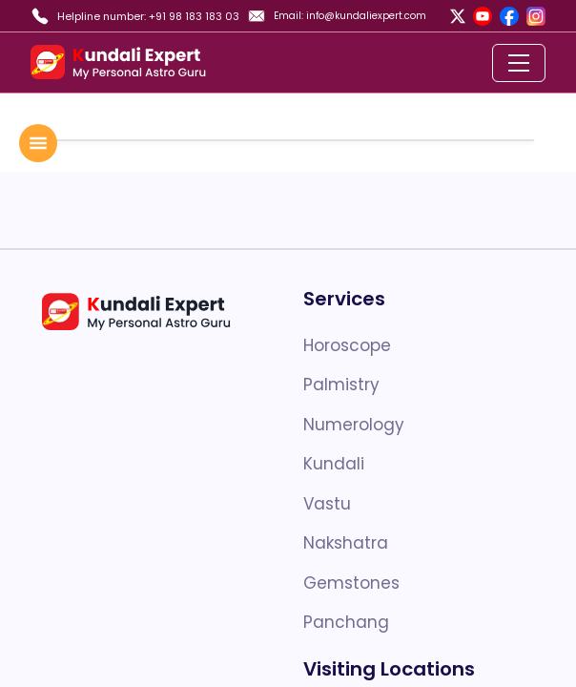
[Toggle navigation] (518, 63)
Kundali (333, 463)
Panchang (346, 622)
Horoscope (347, 345)
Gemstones (351, 583)
